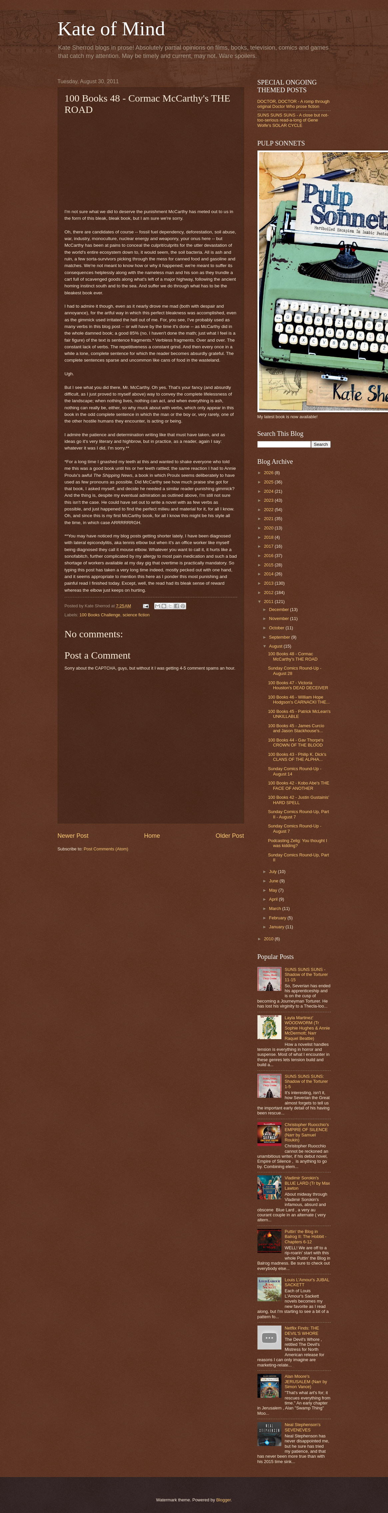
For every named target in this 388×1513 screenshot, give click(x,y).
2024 (269, 491)
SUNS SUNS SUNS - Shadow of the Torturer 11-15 (306, 974)
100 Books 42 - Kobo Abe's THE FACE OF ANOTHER (298, 785)
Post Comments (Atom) (106, 848)
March (275, 908)
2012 (269, 592)
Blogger (223, 1499)
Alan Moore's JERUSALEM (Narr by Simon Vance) (306, 1381)
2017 (269, 546)
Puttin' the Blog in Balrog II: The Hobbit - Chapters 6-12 (306, 1236)
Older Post (229, 835)
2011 (269, 601)
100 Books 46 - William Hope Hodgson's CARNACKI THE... (299, 700)
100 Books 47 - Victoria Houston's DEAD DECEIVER (298, 685)
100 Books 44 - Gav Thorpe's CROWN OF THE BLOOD (296, 743)
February (278, 917)
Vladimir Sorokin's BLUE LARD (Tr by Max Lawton (307, 1183)
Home (152, 835)
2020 (269, 527)
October (277, 627)
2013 (269, 583)
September (280, 637)
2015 (269, 564)
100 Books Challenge (100, 614)
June (274, 880)
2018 (269, 537)
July (273, 871)
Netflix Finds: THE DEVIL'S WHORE (302, 1331)
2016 (269, 555)
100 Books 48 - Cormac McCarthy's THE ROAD (293, 656)
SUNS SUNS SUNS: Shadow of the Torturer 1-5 (306, 1081)
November (279, 618)
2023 (269, 500)
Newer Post (73, 835)
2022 (269, 509)
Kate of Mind (111, 29)
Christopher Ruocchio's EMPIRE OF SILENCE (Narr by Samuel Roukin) (307, 1132)
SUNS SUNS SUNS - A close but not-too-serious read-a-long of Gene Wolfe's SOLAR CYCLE (293, 120)
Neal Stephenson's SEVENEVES (303, 1427)
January (277, 926)
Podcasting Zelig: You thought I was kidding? (297, 843)
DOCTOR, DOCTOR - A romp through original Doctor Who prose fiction (293, 104)
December (279, 609)
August (276, 646)
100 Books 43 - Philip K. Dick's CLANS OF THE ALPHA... (297, 757)
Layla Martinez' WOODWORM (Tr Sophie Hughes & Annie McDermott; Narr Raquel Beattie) (307, 1028)
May (273, 890)
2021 (269, 518)
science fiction (136, 614)
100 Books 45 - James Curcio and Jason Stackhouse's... (296, 728)
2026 (269, 472)
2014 (269, 573)
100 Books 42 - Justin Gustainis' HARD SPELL (298, 800)
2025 (269, 481)
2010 (269, 938)
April (274, 899)
